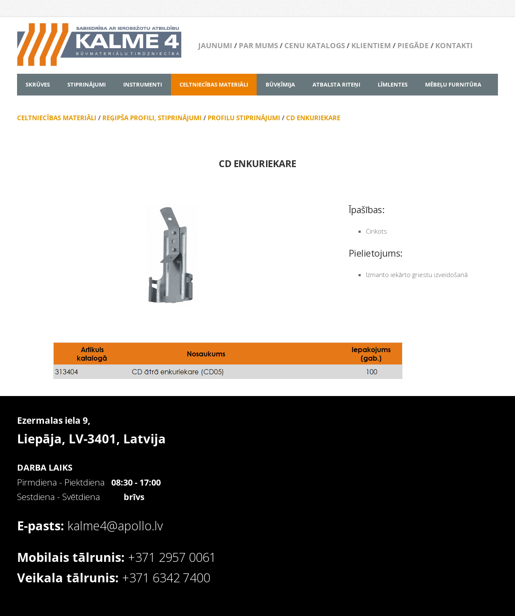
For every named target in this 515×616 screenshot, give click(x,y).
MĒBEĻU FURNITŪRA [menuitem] (453, 84)
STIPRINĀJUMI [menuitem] (86, 84)
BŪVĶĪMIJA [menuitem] (280, 84)
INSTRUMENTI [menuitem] (142, 84)
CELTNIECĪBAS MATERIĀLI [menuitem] (213, 84)
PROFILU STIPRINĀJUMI (244, 117)
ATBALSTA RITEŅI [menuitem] (336, 84)
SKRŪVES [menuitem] (38, 84)
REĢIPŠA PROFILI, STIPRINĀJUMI (152, 117)
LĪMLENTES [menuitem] (393, 84)
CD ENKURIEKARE (313, 117)
